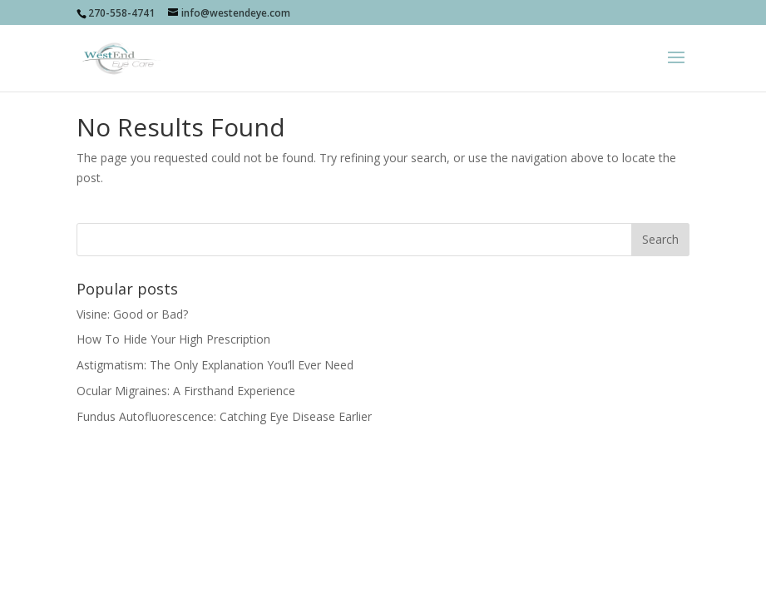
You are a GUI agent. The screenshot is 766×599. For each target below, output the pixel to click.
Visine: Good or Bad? (132, 314)
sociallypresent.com (505, 497)
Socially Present (316, 497)
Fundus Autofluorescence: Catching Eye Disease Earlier (224, 416)
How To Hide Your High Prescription (173, 339)
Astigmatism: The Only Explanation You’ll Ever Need (215, 365)
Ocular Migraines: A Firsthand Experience (186, 391)
